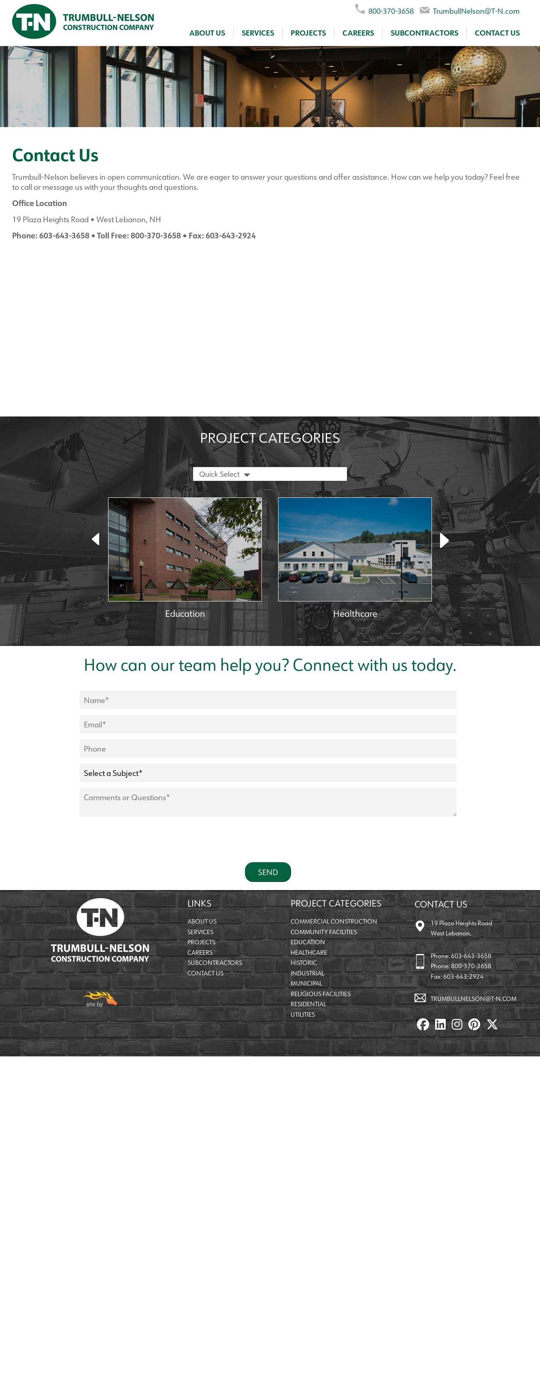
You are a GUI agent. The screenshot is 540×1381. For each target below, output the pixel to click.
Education (308, 942)
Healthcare (309, 952)
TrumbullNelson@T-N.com (470, 9)
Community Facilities (324, 932)
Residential (308, 1004)
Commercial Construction (334, 921)
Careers (358, 33)
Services (258, 33)
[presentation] (141, 840)
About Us (207, 33)
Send (268, 872)
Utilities (303, 1014)
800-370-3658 (384, 9)
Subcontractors (424, 33)
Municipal (306, 983)
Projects (308, 33)
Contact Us (497, 33)
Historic (304, 963)
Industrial (307, 973)
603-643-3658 (471, 956)
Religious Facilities (321, 994)
